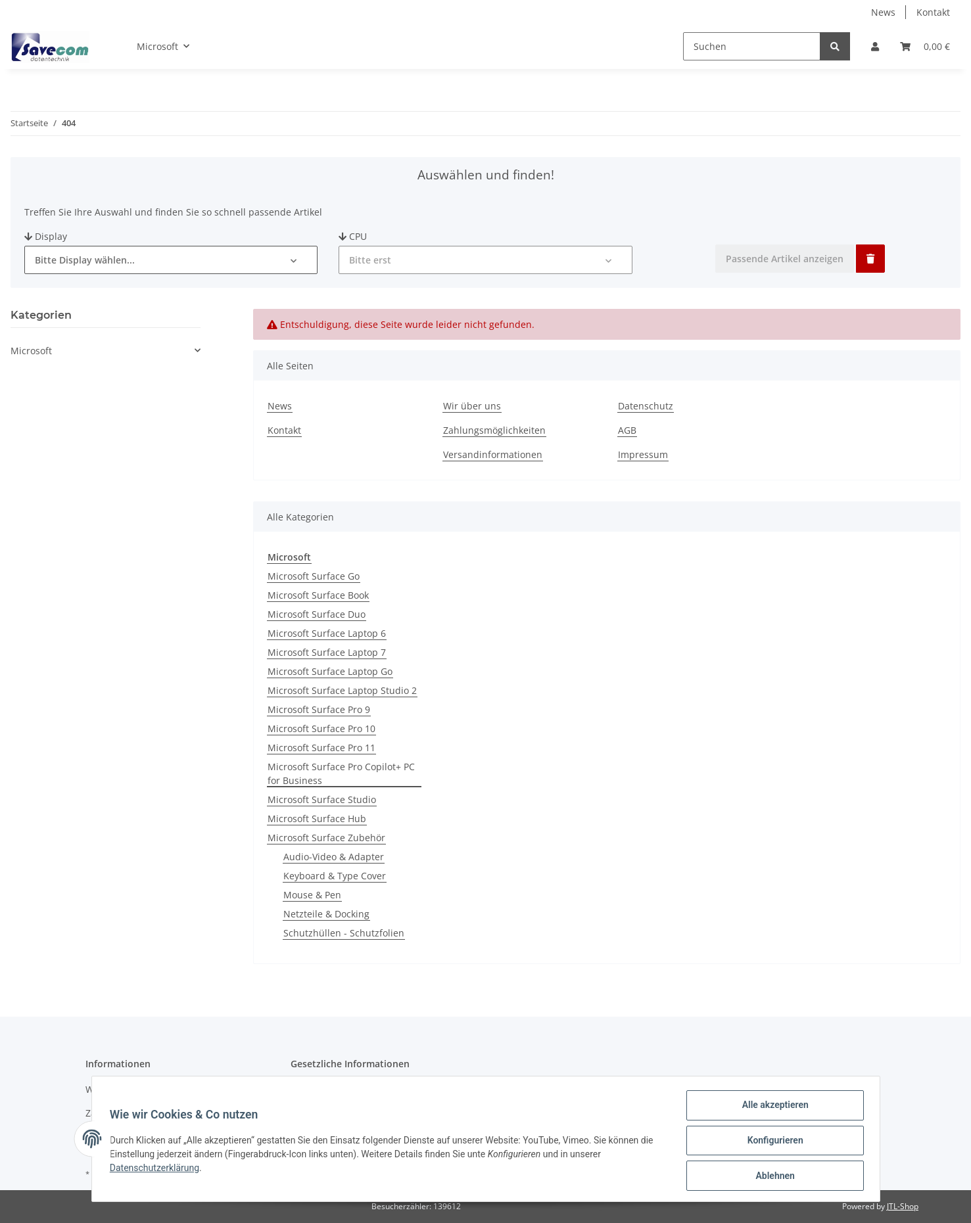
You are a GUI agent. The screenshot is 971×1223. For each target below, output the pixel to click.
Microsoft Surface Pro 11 (321, 747)
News (883, 12)
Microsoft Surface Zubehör (326, 837)
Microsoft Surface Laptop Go (330, 671)
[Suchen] (751, 46)
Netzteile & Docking (326, 914)
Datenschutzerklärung (157, 1170)
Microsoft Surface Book (318, 595)
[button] (875, 46)
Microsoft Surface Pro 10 (321, 728)
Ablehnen (772, 1176)
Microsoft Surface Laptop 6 (327, 633)
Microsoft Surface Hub (317, 818)
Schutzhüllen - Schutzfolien (343, 933)
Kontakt (933, 12)
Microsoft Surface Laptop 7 (327, 652)
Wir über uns (472, 406)
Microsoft (31, 350)
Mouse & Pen (312, 894)
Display (45, 236)
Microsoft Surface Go (314, 576)
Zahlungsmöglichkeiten (494, 430)
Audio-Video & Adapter (333, 856)
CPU (353, 236)
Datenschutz (645, 406)
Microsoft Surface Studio (322, 799)
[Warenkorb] (924, 46)
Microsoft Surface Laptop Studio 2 (342, 690)
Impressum (643, 454)
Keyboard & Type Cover (334, 875)
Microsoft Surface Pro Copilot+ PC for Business (341, 773)
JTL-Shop (902, 1206)
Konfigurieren (772, 1142)
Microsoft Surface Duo (317, 614)
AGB (627, 430)
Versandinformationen (492, 454)
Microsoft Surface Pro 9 (319, 709)
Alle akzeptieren (772, 1108)
